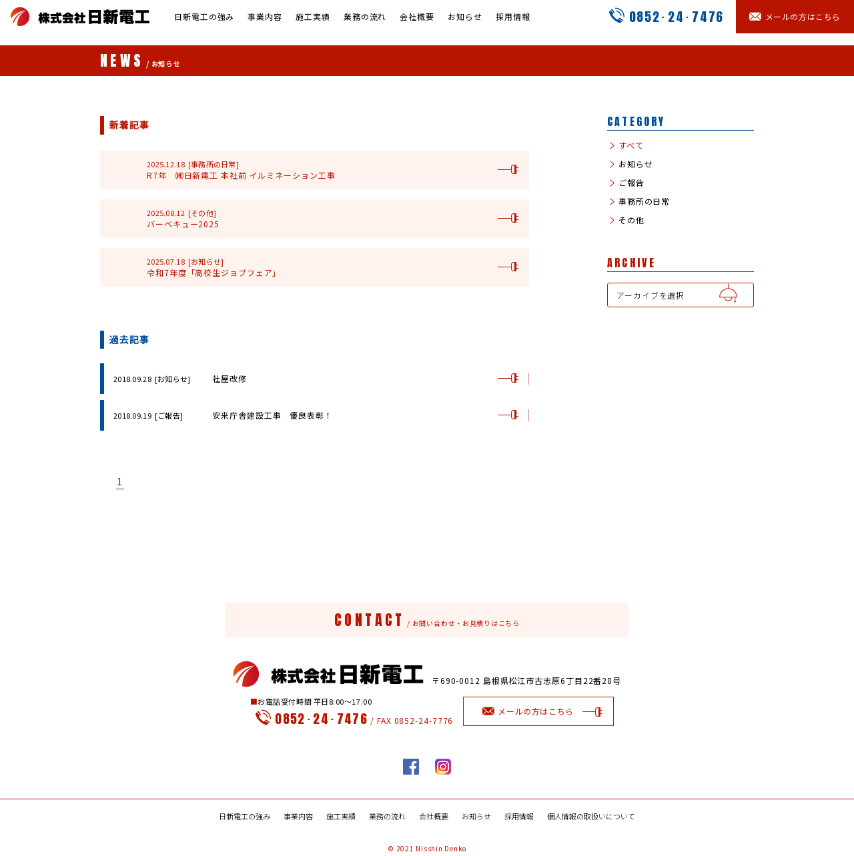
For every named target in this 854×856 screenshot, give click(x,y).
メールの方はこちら (538, 711)
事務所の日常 (643, 201)
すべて (630, 145)
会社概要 (417, 16)
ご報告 (630, 183)
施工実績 (313, 16)
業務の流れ (365, 16)
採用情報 (513, 16)
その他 (630, 220)
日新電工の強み (204, 16)
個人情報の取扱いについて (591, 816)
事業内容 (265, 16)
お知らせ (465, 16)
